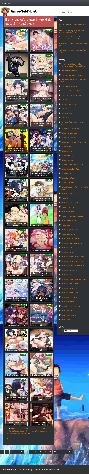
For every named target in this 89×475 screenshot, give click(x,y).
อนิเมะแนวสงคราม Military (70, 284)
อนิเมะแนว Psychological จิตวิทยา (72, 243)
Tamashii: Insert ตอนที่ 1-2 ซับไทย (41, 375)
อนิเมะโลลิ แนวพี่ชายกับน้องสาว (71, 306)
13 (59, 452)
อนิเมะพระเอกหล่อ (67, 160)
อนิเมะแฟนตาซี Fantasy (69, 297)
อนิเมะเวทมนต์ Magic (68, 234)
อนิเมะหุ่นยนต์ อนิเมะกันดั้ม (70, 203)
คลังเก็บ (61, 330)
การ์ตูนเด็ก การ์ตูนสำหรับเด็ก (70, 86)
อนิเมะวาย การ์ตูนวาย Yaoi (70, 194)
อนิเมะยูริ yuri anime (68, 182)
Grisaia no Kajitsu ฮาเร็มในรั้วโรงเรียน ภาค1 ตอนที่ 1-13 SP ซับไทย (16, 173)
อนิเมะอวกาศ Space (68, 207)
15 (69, 452)
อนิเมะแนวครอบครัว (68, 252)
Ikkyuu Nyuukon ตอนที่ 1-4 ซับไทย (16, 350)
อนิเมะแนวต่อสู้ (66, 275)
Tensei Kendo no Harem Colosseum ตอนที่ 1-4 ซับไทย (41, 399)
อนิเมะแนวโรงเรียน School (70, 293)
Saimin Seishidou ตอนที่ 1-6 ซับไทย (16, 275)
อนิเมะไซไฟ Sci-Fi (67, 311)
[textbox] (73, 12)
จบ (8, 438)
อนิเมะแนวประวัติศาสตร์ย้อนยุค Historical (74, 279)
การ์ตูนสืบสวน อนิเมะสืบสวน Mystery (73, 75)
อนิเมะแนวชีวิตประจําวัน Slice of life (73, 257)
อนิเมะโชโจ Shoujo (68, 302)
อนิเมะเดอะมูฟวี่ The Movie (70, 230)
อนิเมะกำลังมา (66, 109)
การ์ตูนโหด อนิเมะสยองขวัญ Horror (72, 91)
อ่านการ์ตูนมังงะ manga (69, 315)
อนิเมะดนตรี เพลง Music (69, 133)
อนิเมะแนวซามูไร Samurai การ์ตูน (72, 261)
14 (64, 452)
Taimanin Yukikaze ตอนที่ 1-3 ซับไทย (16, 325)
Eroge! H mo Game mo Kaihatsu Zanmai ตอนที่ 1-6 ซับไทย (16, 75)
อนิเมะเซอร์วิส (66, 225)
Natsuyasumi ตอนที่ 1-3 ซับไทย (41, 225)
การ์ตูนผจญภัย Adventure (70, 71)
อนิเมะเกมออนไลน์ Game (69, 221)
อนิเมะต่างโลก (66, 146)
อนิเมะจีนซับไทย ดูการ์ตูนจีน (70, 118)
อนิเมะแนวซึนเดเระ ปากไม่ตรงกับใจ (73, 266)
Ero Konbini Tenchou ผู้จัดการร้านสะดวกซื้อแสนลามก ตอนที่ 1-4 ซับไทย (16, 98)
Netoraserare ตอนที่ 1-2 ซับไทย (41, 51)
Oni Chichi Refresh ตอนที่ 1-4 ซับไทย (16, 51)
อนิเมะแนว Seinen (67, 248)
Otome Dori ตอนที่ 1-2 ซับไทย (41, 250)
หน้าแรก (6, 3)
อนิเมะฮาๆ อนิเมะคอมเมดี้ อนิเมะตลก (73, 216)
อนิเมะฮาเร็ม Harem (68, 212)
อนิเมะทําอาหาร (67, 151)
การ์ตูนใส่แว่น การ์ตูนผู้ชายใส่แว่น (72, 95)
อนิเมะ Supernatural (68, 100)
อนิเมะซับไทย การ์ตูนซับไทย (70, 128)
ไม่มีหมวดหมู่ (66, 320)
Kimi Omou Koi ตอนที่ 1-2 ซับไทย (16, 375)
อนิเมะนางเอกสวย (67, 155)
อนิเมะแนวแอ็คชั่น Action (69, 288)
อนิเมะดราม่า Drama (68, 137)
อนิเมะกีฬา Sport (67, 113)
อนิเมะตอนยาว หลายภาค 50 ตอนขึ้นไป (74, 142)
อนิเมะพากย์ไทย (67, 173)
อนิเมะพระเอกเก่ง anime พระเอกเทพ (73, 164)
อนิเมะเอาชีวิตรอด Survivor (70, 239)
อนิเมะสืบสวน (66, 198)
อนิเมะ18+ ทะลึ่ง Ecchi (69, 104)
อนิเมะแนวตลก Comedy (69, 270)
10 (45, 452)
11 (50, 452)
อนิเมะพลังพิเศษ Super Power (71, 169)
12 (55, 452)
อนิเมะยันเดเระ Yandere (69, 178)
